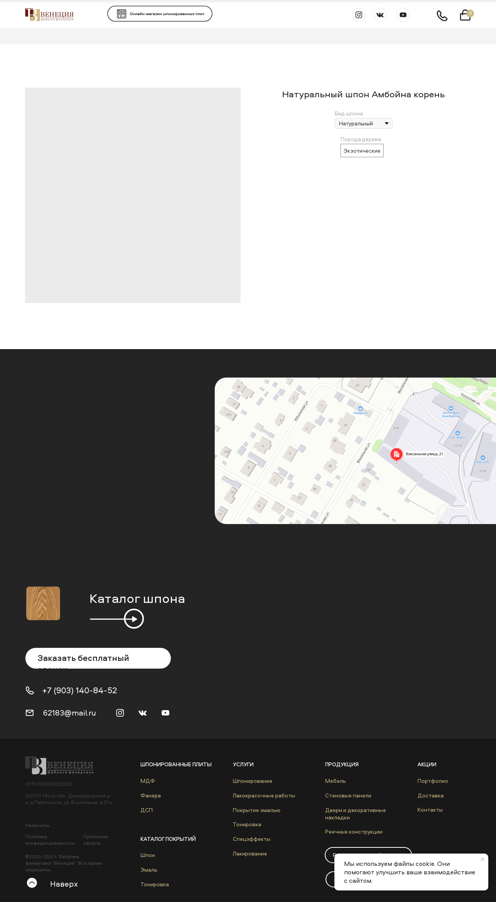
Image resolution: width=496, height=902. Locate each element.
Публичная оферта (95, 839)
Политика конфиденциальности (50, 839)
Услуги (243, 764)
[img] (63, 765)
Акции (427, 764)
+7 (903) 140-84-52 (79, 690)
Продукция (342, 764)
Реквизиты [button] (37, 825)
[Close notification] (482, 859)
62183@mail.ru (69, 712)
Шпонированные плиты (176, 764)
